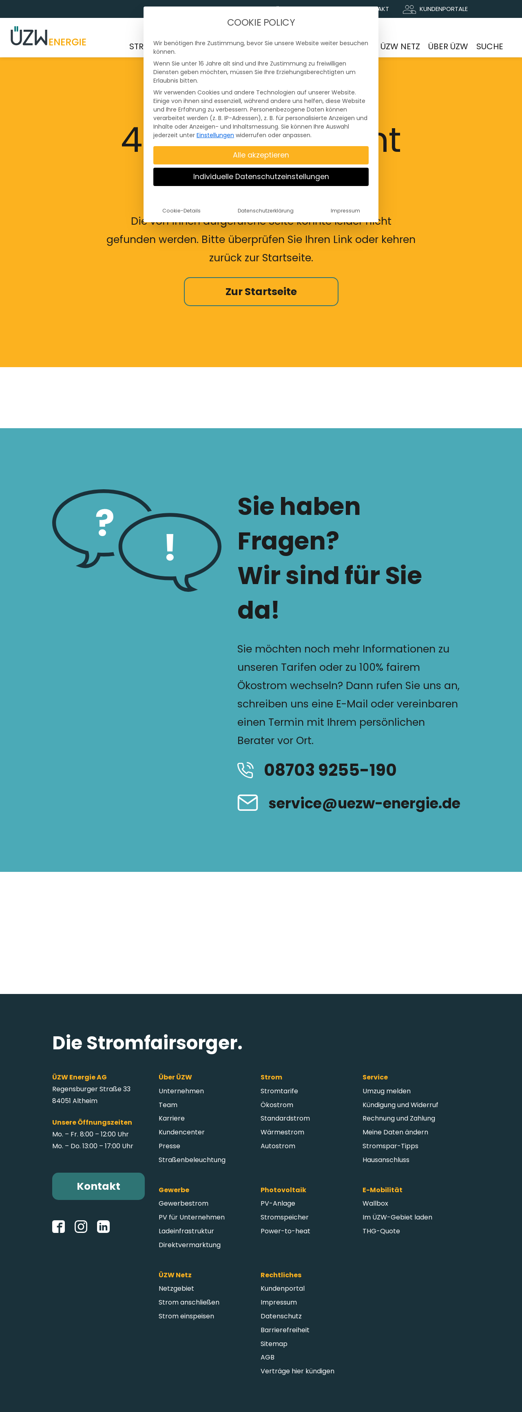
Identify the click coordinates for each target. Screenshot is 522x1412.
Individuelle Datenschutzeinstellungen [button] (261, 177)
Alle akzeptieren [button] (261, 155)
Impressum (345, 210)
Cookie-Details (181, 210)
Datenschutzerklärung (266, 210)
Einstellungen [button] (215, 135)
